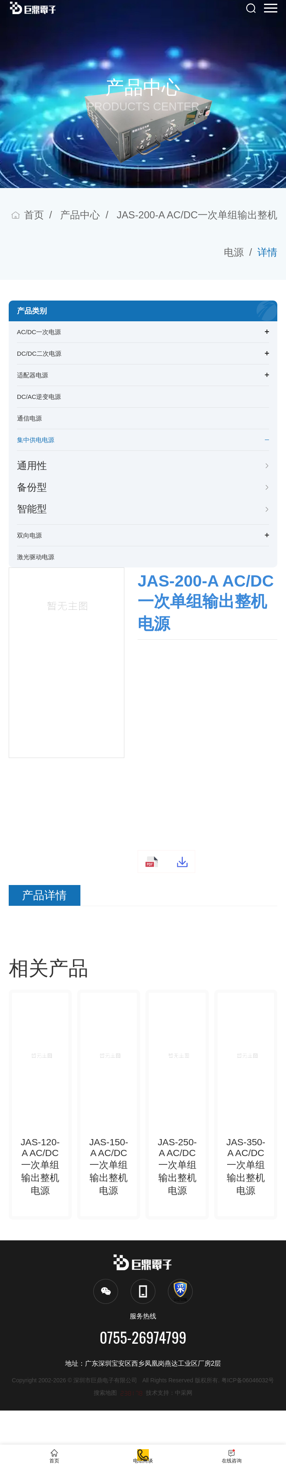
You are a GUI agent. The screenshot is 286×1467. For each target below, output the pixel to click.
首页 (34, 214)
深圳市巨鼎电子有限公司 (107, 1436)
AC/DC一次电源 (39, 331)
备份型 (32, 487)
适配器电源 (32, 375)
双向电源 (29, 535)
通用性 (32, 465)
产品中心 (80, 214)
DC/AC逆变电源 (39, 396)
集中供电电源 (35, 439)
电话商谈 (143, 1450)
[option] (66, 648)
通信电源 (29, 418)
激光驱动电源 (35, 556)
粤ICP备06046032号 (247, 1436)
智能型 (32, 508)
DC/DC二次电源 (39, 353)
